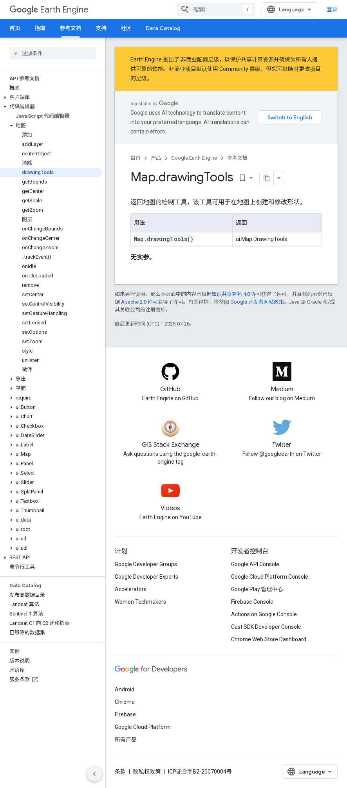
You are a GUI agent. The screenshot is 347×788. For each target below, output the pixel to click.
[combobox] (216, 9)
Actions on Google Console (264, 614)
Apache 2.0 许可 (139, 302)
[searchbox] (52, 53)
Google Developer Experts (146, 577)
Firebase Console (252, 602)
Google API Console (255, 564)
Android (124, 689)
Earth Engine (49, 9)
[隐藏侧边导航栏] (94, 774)
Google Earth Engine (194, 158)
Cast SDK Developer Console (266, 627)
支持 (101, 28)
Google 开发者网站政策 (257, 302)
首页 (14, 28)
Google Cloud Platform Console (269, 577)
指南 (39, 28)
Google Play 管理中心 (257, 589)
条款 (120, 771)
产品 (156, 158)
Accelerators (130, 589)
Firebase (125, 714)
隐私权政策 (147, 771)
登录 (332, 9)
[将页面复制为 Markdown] (267, 178)
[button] (51, 97)
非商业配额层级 (200, 59)
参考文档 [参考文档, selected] (70, 28)
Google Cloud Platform (143, 727)
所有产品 (126, 739)
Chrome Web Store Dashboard (268, 639)
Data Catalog (163, 28)
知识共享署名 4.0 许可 (236, 294)
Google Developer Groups (146, 564)
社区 (126, 28)
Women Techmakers (140, 602)
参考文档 (237, 158)
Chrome (125, 702)
